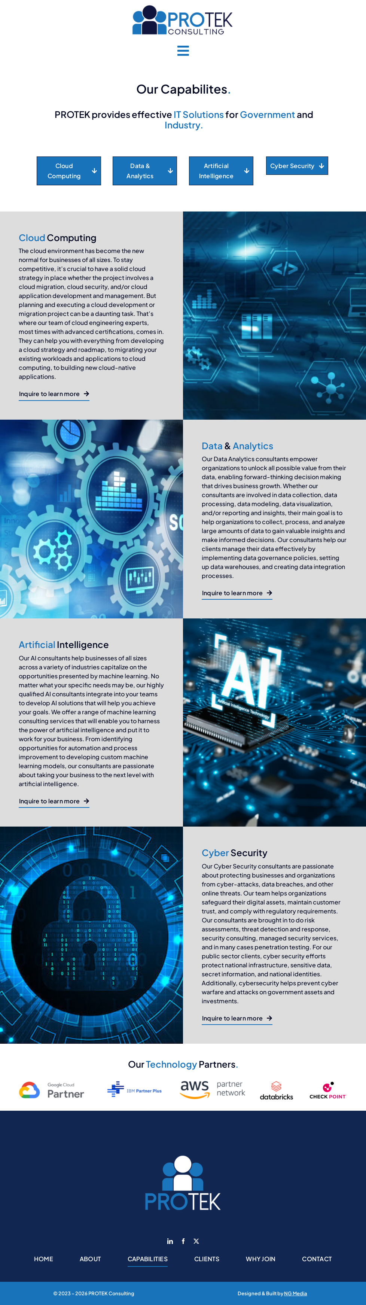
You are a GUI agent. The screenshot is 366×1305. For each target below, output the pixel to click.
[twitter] (196, 1241)
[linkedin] (170, 1241)
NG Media (295, 1293)
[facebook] (183, 1241)
